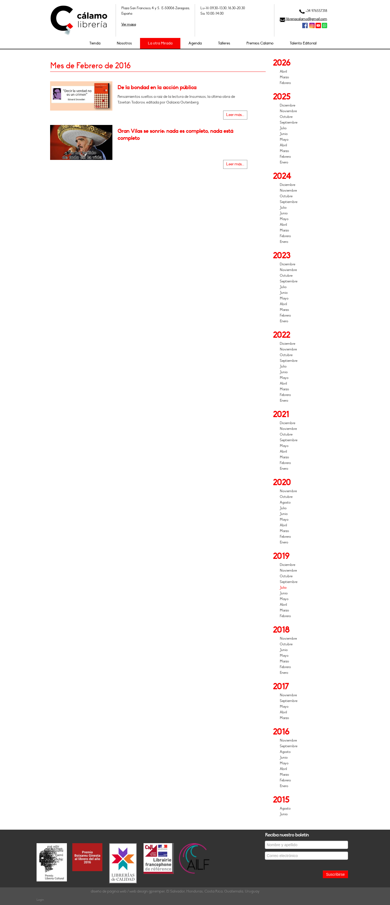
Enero (284, 162)
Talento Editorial (303, 43)
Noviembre (288, 111)
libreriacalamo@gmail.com (306, 19)
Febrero (285, 83)
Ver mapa (128, 24)
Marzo (284, 77)
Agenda (195, 43)
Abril (283, 71)
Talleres (224, 43)
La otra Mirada (160, 43)
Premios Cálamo (260, 43)
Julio (283, 128)
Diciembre (287, 105)
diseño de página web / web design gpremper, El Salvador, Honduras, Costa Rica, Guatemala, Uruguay (175, 891)
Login (40, 899)
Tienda (94, 43)
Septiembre (288, 122)
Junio (284, 134)
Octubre (286, 117)
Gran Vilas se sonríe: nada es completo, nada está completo (175, 134)
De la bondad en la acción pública (157, 87)
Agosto (285, 502)
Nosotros (124, 43)
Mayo (284, 139)
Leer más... (235, 114)
